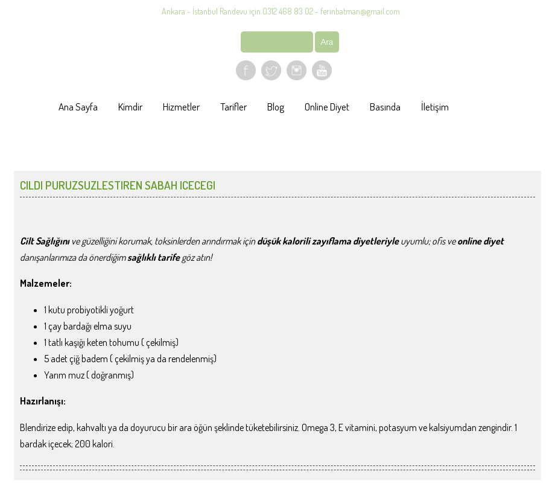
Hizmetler (181, 106)
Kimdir (130, 106)
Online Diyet (327, 106)
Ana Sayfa (78, 106)
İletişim (435, 106)
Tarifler (233, 106)
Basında (385, 106)
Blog (275, 106)
